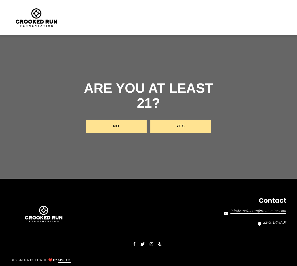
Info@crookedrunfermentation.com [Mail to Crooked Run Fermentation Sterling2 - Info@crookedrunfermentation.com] (258, 211)
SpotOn (64, 260)
